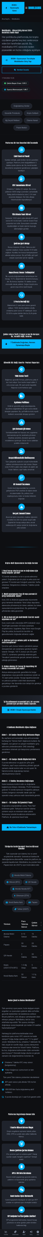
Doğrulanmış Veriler (21, 106)
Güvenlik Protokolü (12, 113)
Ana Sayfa (6, 19)
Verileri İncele (21, 70)
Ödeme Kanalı (32, 120)
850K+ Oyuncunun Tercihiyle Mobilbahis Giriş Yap (20, 60)
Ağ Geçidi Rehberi (12, 120)
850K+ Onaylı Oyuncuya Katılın (21, 710)
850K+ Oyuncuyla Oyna (12, 8)
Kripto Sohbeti (32, 113)
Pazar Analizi (21, 128)
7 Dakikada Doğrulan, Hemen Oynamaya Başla (20, 343)
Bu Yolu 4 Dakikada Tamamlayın (21, 827)
